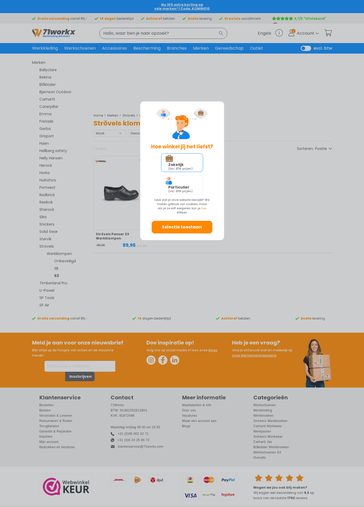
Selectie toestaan (182, 227)
